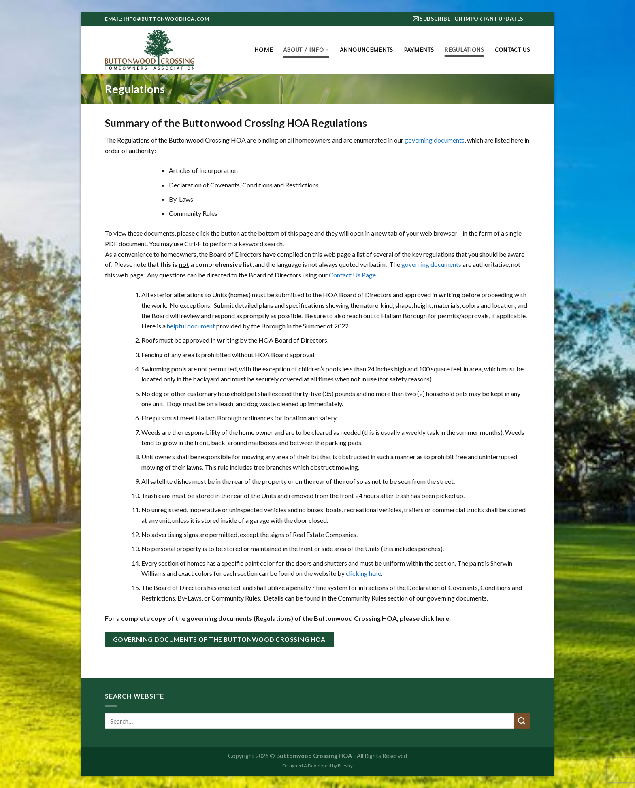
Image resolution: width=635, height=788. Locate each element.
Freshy (345, 765)
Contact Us (512, 49)
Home (263, 49)
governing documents (435, 140)
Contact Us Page (352, 275)
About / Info (306, 49)
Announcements (366, 49)
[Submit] (522, 721)
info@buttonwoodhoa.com (166, 19)
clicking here (363, 573)
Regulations (464, 49)
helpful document (191, 326)
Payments (419, 49)
